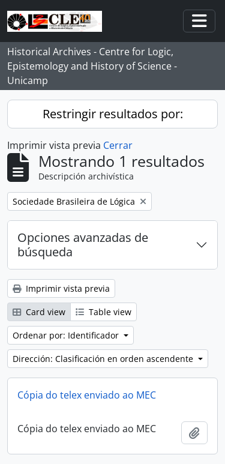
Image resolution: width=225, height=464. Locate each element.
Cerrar (118, 145)
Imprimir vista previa (61, 288)
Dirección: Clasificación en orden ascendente (104, 358)
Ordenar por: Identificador (67, 335)
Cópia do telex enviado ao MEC (86, 395)
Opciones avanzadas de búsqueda (82, 244)
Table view (103, 312)
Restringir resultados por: (113, 114)
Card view (39, 312)
